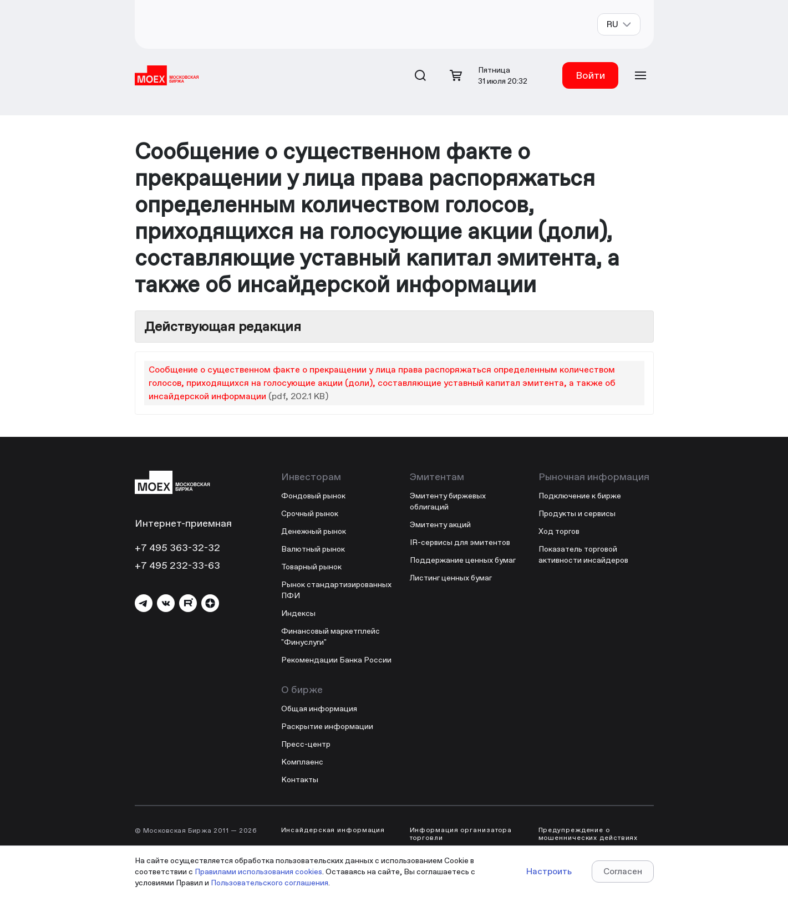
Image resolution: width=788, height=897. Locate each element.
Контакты (299, 779)
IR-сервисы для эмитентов (460, 542)
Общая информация (319, 708)
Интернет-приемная (183, 523)
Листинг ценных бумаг (451, 578)
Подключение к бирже (579, 496)
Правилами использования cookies (258, 871)
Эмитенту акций (440, 524)
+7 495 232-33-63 (177, 565)
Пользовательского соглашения (269, 883)
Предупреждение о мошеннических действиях (588, 834)
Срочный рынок (309, 513)
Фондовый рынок (313, 496)
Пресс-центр (306, 744)
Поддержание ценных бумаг (463, 560)
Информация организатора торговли (461, 834)
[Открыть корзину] (456, 75)
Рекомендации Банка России (336, 660)
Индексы (298, 613)
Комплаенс (302, 762)
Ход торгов (558, 531)
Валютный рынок (313, 549)
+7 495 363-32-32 (177, 547)
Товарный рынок (311, 567)
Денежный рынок (313, 531)
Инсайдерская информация (333, 830)
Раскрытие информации (327, 726)
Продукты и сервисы (577, 513)
